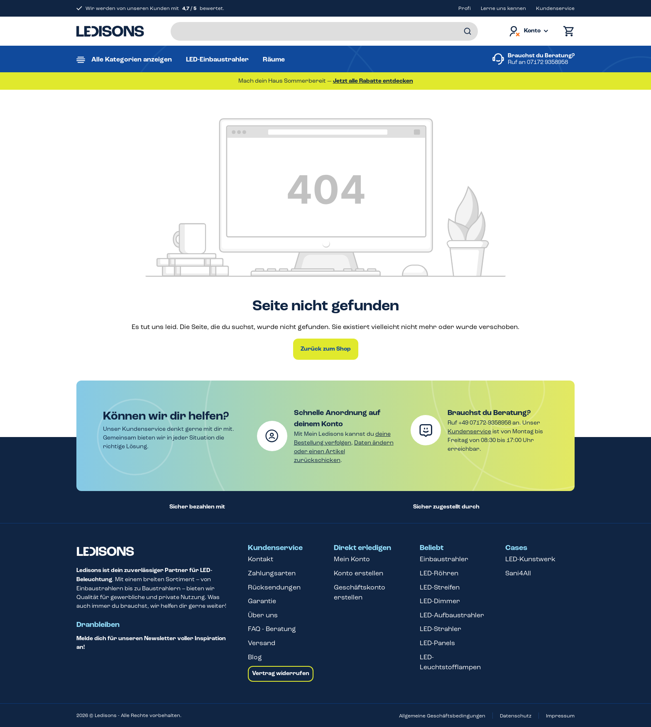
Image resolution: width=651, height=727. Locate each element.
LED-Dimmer (440, 601)
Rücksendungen (274, 587)
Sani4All (518, 573)
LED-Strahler (440, 629)
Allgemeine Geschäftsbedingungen (442, 716)
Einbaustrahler (444, 559)
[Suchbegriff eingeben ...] (324, 31)
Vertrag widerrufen (280, 673)
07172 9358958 (547, 62)
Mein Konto (352, 559)
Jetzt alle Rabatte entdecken (373, 81)
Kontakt (260, 559)
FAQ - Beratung (272, 629)
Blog (255, 657)
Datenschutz (515, 716)
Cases (516, 548)
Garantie (262, 601)
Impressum (560, 716)
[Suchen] (467, 31)
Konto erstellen (358, 573)
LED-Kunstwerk (530, 559)
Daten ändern (374, 442)
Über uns (263, 615)
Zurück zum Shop (326, 349)
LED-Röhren (439, 573)
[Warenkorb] (567, 31)
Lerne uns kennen (503, 8)
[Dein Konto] (528, 31)
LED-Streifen (440, 587)
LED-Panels (437, 643)
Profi (464, 8)
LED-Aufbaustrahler (452, 615)
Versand (261, 643)
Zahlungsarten (272, 573)
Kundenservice (555, 8)
